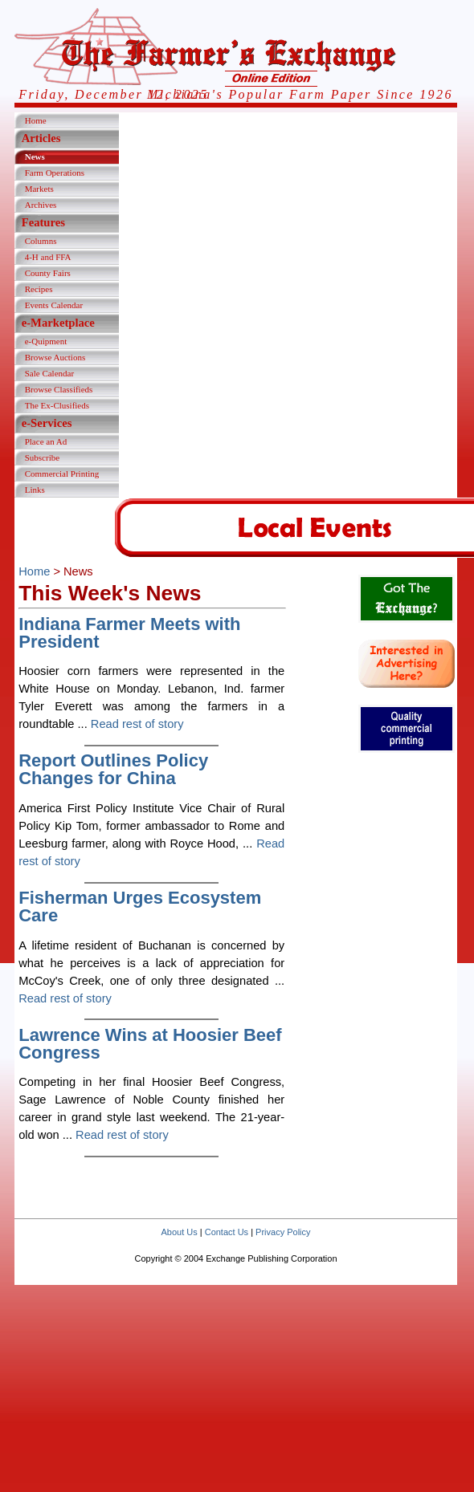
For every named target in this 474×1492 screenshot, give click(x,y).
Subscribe (42, 457)
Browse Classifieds (59, 389)
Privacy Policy (282, 1232)
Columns (41, 241)
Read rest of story (137, 724)
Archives (41, 204)
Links (35, 489)
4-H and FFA (48, 257)
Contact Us (226, 1232)
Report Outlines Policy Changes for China (113, 769)
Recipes (39, 289)
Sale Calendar (49, 373)
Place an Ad (46, 441)
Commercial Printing (62, 473)
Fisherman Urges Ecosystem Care (139, 906)
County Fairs (48, 273)
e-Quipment (46, 341)
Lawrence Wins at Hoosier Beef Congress (149, 1044)
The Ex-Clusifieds (57, 405)
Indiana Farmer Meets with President (129, 633)
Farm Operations (54, 172)
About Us (179, 1232)
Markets (39, 188)
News (35, 156)
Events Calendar (54, 305)
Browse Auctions (55, 357)
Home (36, 120)
